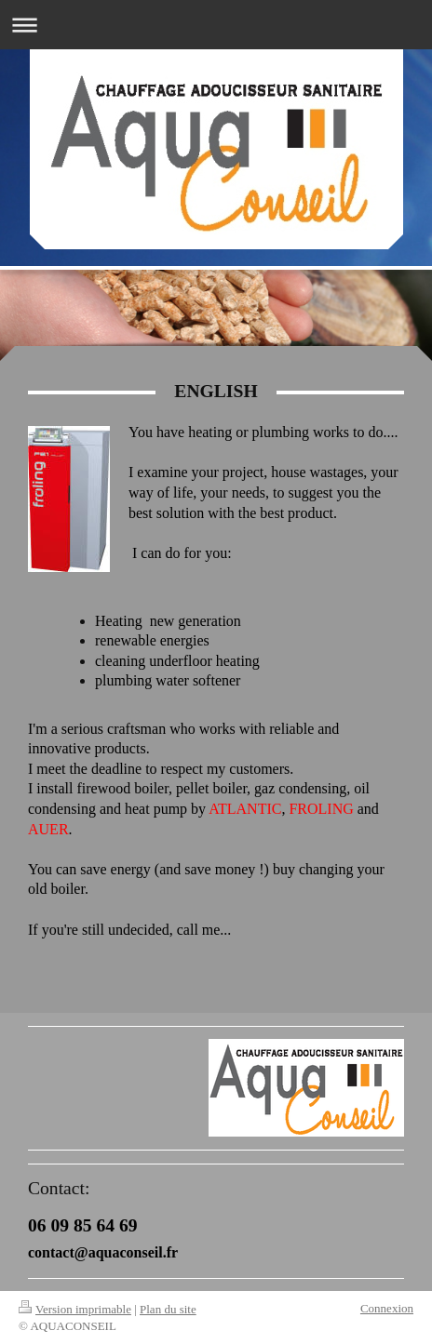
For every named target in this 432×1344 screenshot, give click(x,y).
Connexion (386, 1308)
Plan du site (168, 1309)
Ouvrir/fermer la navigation (216, 25)
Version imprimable (75, 1309)
